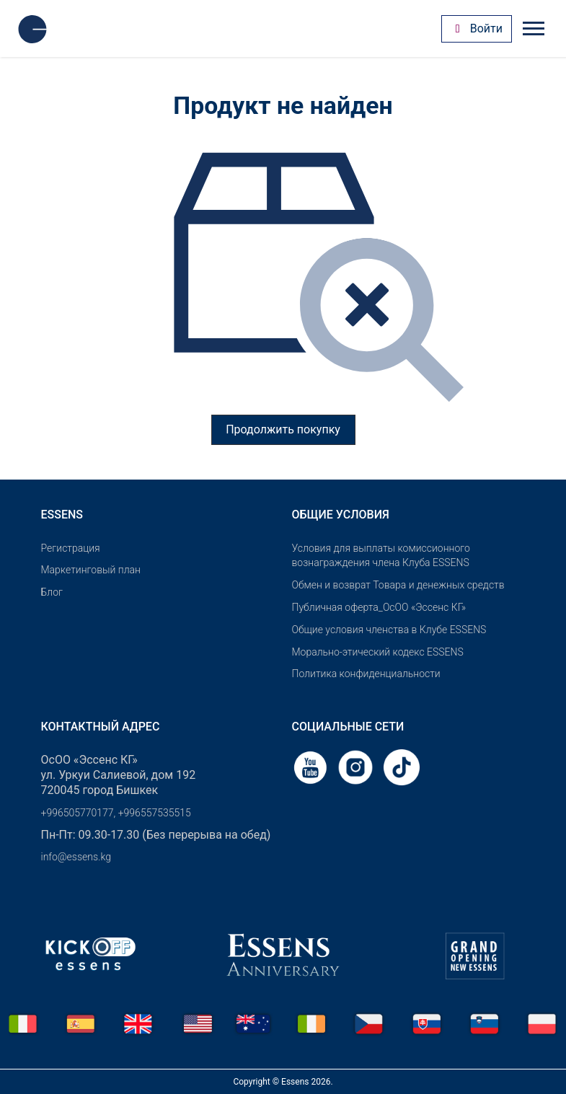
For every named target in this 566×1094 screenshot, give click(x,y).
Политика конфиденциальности (366, 673)
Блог (52, 592)
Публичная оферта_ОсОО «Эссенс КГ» (379, 607)
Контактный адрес (100, 726)
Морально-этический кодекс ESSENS (378, 652)
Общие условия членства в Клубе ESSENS (389, 629)
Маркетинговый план (91, 569)
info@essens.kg (76, 857)
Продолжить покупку (283, 429)
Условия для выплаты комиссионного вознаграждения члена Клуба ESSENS (381, 555)
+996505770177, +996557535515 (116, 813)
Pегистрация (70, 548)
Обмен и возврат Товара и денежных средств (398, 585)
